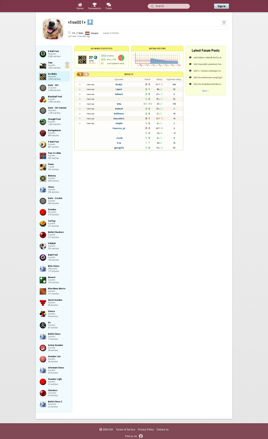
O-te (119, 143)
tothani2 (119, 94)
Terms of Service (125, 429)
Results (128, 74)
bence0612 (118, 118)
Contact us (163, 429)
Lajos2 (119, 89)
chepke (119, 123)
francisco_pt (119, 128)
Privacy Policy (146, 429)
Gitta (119, 104)
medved (119, 108)
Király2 (119, 84)
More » (205, 90)
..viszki (119, 138)
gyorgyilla (119, 147)
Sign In (221, 6)
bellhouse (119, 113)
